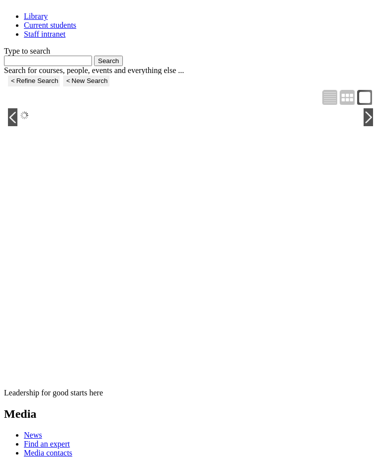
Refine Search (37, 80)
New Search (90, 80)
